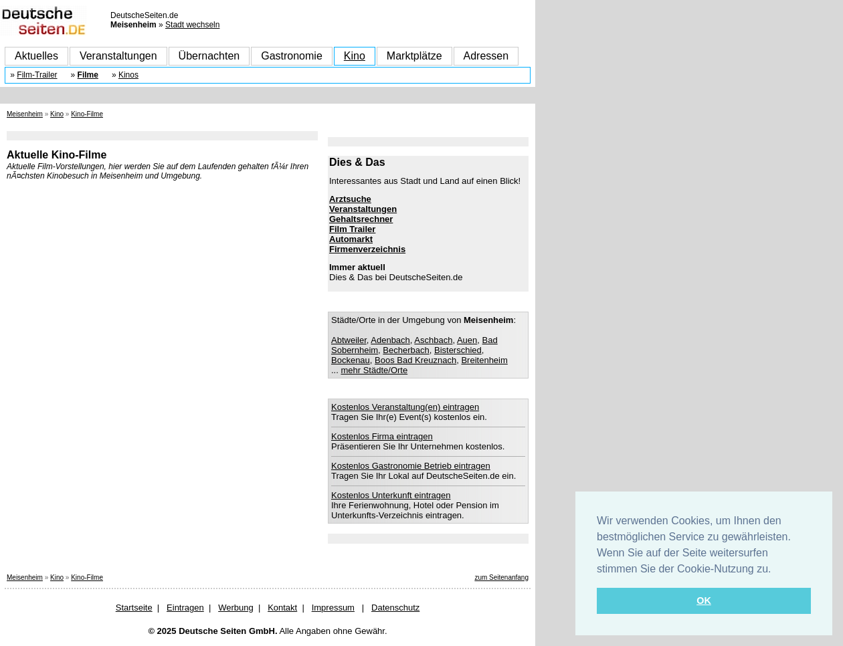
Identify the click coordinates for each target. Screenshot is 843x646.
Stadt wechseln (192, 24)
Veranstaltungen (118, 56)
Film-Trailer (37, 75)
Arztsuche (350, 199)
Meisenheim (25, 114)
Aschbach (433, 340)
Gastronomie (291, 56)
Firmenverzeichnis (367, 249)
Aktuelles (36, 56)
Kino (354, 56)
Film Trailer (352, 229)
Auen (467, 340)
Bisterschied (458, 350)
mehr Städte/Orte (374, 370)
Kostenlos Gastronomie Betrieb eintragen (410, 466)
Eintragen (185, 608)
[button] (776, 570)
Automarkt (351, 239)
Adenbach (390, 340)
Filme (88, 75)
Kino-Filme (87, 114)
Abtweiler (349, 340)
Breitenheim (484, 360)
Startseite (134, 608)
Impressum (333, 608)
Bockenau (350, 360)
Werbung (236, 608)
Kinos (128, 75)
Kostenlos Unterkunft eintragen (391, 495)
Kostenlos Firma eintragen (382, 436)
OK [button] (703, 600)
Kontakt (282, 608)
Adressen (486, 56)
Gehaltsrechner (361, 219)
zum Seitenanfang (501, 577)
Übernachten (209, 56)
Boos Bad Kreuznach (415, 360)
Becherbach (406, 350)
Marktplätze (414, 56)
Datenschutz (395, 608)
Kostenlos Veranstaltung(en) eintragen (405, 407)
